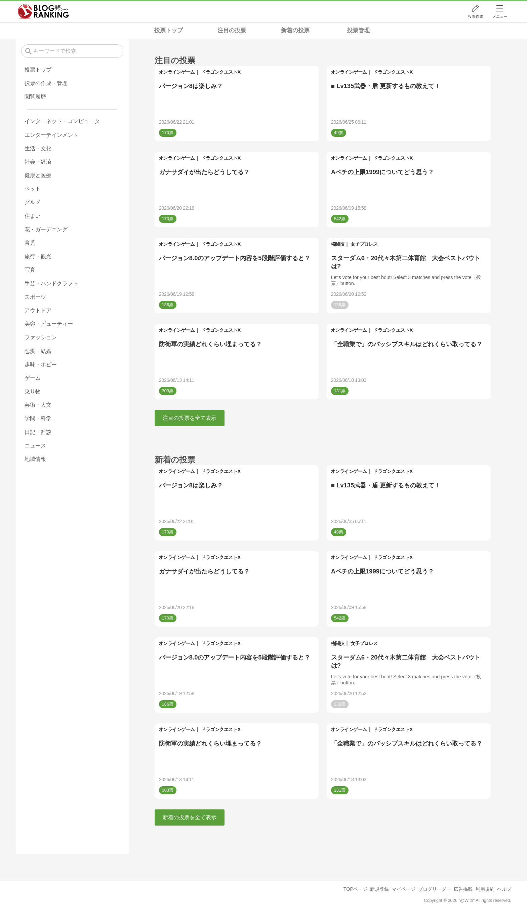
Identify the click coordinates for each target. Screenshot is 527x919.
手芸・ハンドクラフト (51, 283)
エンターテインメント (51, 135)
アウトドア (38, 310)
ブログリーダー (434, 889)
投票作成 (475, 16)
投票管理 (358, 30)
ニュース (35, 445)
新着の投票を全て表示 (189, 817)
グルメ (33, 202)
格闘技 (337, 244)
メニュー (499, 16)
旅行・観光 (38, 256)
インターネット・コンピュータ (62, 121)
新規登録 (379, 889)
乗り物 (33, 391)
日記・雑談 (38, 432)
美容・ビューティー (49, 324)
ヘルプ (504, 889)
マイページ (403, 889)
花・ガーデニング (46, 229)
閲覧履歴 (35, 96)
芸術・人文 (38, 405)
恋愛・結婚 (38, 351)
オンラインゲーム (177, 72)
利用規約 (485, 889)
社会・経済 (38, 162)
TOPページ (355, 889)
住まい (33, 216)
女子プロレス (364, 244)
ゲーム (33, 378)
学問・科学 (38, 418)
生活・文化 (38, 148)
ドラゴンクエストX (220, 72)
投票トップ (168, 30)
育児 (30, 243)
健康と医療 (38, 175)
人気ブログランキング (43, 11)
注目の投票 (231, 30)
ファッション (41, 337)
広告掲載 (463, 889)
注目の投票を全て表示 (189, 418)
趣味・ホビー (41, 364)
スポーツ (35, 297)
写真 (30, 270)
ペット (33, 189)
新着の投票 (295, 30)
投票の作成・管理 (46, 83)
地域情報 (35, 459)
